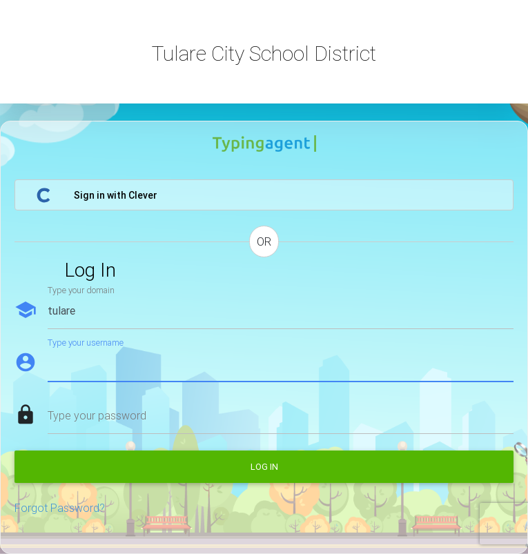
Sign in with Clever (96, 195)
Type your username (86, 342)
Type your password (97, 415)
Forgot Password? (59, 508)
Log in (264, 467)
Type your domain (81, 290)
